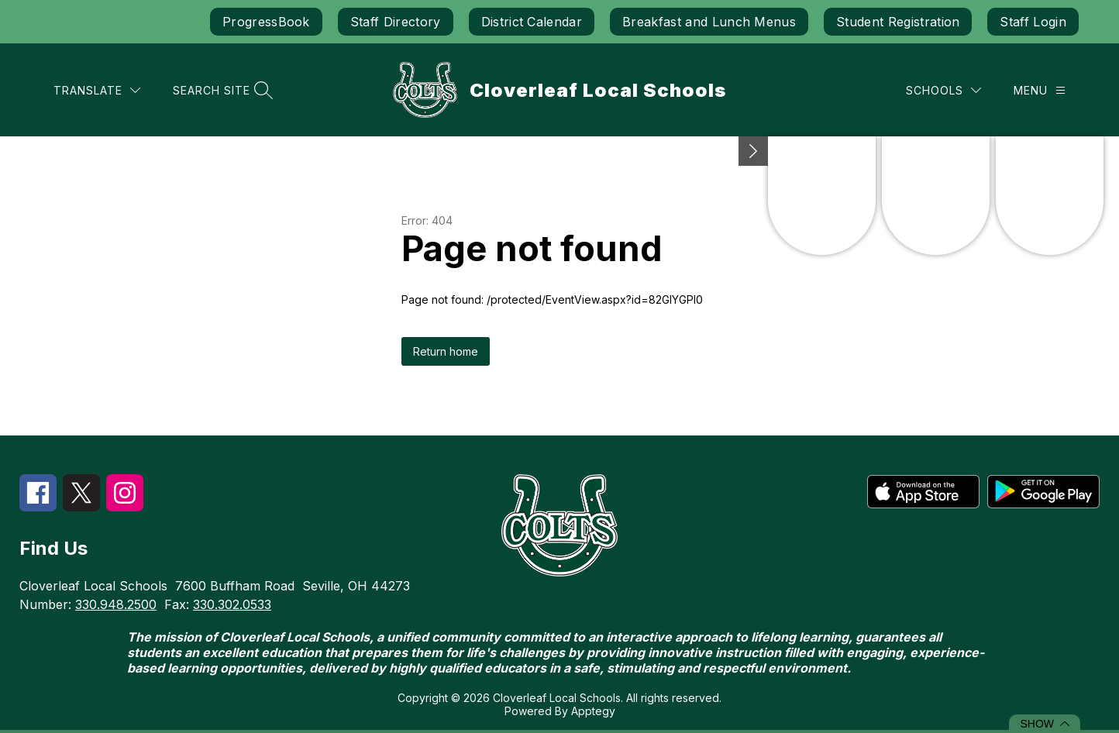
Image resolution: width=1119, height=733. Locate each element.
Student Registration (897, 21)
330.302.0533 (232, 604)
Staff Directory (395, 21)
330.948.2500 (116, 604)
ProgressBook (266, 21)
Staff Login (1033, 21)
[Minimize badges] (753, 151)
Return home (445, 351)
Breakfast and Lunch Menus (709, 21)
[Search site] (221, 90)
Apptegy (593, 711)
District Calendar (531, 21)
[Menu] (1039, 90)
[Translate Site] (97, 90)
